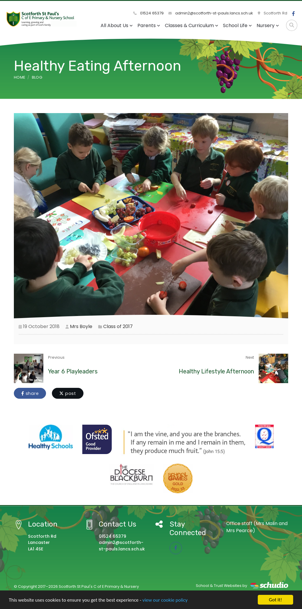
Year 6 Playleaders (73, 371)
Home (19, 77)
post (67, 393)
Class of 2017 (118, 326)
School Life (237, 25)
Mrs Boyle (81, 326)
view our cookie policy (165, 600)
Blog (37, 77)
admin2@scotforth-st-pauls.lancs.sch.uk (210, 13)
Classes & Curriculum (191, 25)
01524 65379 (148, 13)
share (30, 393)
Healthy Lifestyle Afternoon (216, 371)
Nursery (268, 25)
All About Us (117, 25)
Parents (148, 25)
